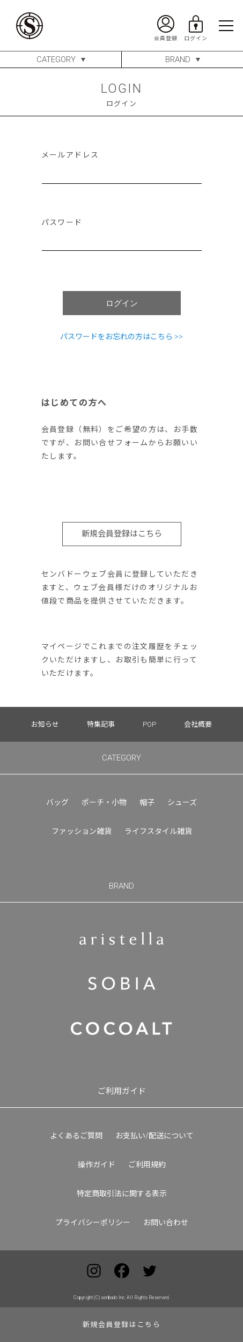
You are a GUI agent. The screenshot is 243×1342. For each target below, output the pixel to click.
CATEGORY (56, 59)
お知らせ (45, 724)
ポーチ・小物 (104, 802)
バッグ (57, 802)
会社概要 (198, 724)
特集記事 (101, 724)
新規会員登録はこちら (122, 534)
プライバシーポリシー (92, 1222)
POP (149, 724)
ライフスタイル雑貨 (158, 831)
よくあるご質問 (76, 1135)
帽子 (146, 802)
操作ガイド (96, 1164)
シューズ (182, 802)
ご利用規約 (147, 1164)
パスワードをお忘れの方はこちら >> (121, 336)
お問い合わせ (165, 1222)
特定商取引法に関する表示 (122, 1193)
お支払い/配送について (154, 1135)
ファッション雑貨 (81, 831)
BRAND (177, 59)
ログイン (122, 303)
